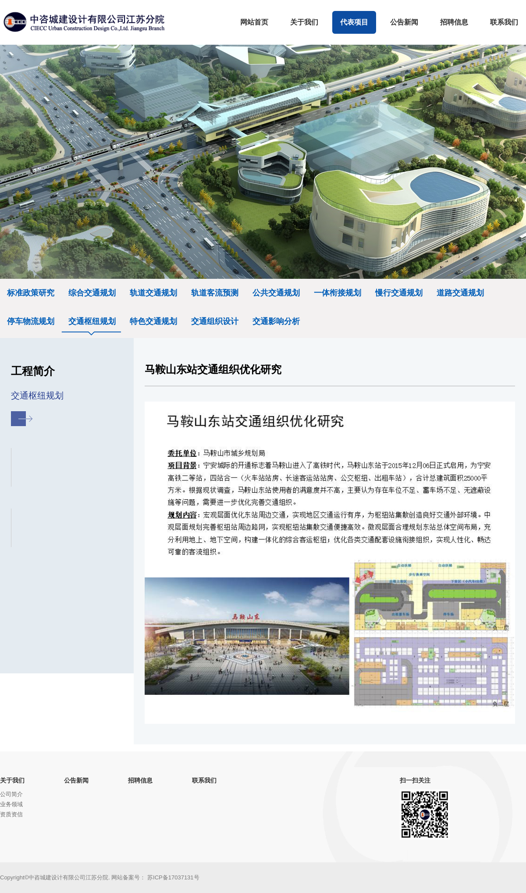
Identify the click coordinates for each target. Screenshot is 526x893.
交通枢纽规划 (92, 321)
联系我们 (204, 780)
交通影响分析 (276, 321)
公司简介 (11, 794)
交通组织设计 (214, 321)
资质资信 (11, 814)
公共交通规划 (276, 292)
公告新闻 (76, 780)
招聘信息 (140, 780)
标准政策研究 (30, 292)
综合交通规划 (92, 292)
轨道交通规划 (153, 292)
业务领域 (11, 804)
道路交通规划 (460, 292)
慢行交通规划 (399, 292)
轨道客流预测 (214, 292)
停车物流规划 (30, 321)
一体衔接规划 (337, 292)
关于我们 (12, 780)
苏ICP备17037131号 (173, 877)
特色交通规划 (153, 321)
